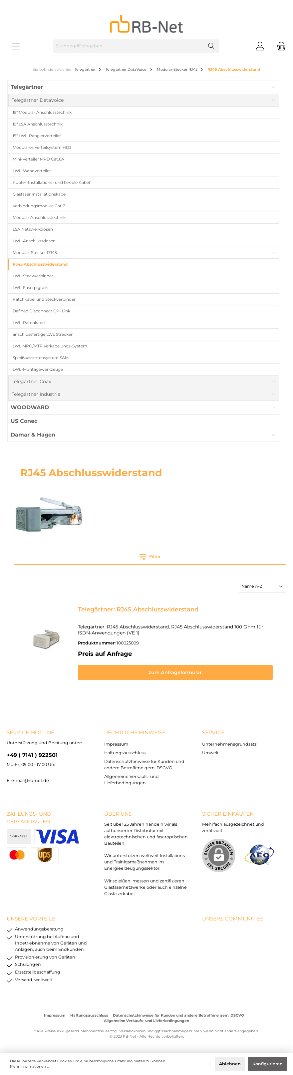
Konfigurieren (267, 1063)
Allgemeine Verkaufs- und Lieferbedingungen (146, 1021)
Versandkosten (132, 1031)
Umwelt (210, 752)
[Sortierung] (262, 587)
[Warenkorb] (279, 46)
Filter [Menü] (150, 555)
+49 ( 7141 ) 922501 (32, 755)
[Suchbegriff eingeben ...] (128, 46)
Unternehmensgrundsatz (229, 744)
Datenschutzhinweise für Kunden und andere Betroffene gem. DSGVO (178, 1015)
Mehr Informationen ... (29, 1066)
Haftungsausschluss (125, 752)
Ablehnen (230, 1063)
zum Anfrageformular (179, 672)
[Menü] (16, 46)
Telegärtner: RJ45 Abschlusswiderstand (138, 609)
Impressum (116, 744)
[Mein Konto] (260, 46)
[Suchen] (211, 46)
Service (213, 732)
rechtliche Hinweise (134, 732)
